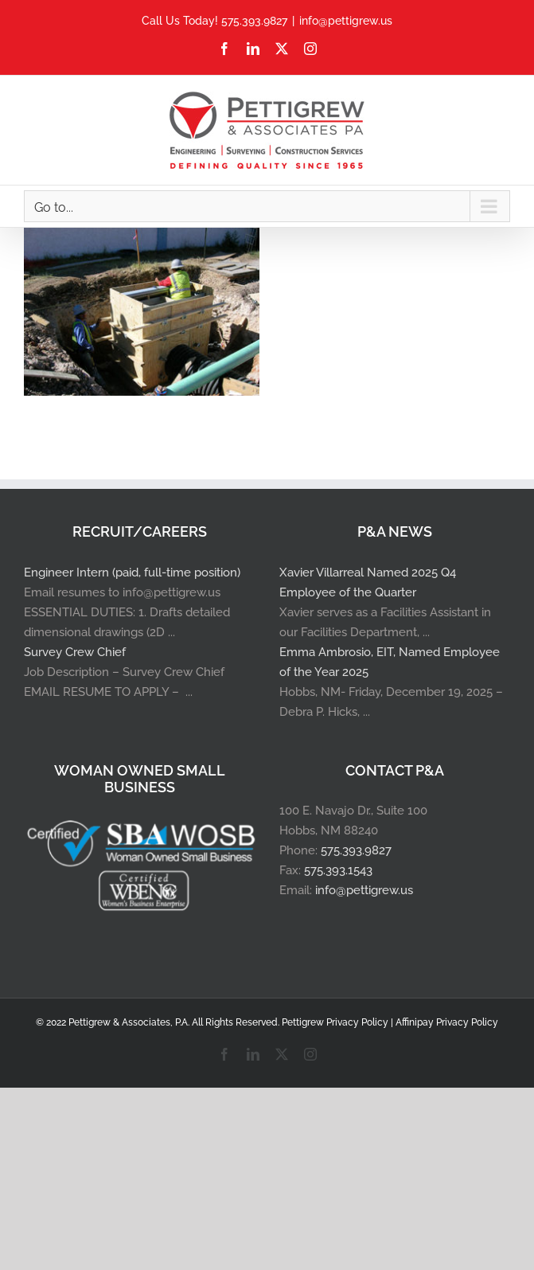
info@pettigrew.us (345, 20)
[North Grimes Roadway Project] (141, 237)
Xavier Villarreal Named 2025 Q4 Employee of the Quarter (367, 582)
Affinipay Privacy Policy (447, 1022)
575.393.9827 (356, 850)
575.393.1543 (338, 870)
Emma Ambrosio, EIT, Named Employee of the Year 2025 (389, 662)
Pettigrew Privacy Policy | (339, 1022)
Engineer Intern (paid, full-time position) (132, 572)
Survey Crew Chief (75, 652)
